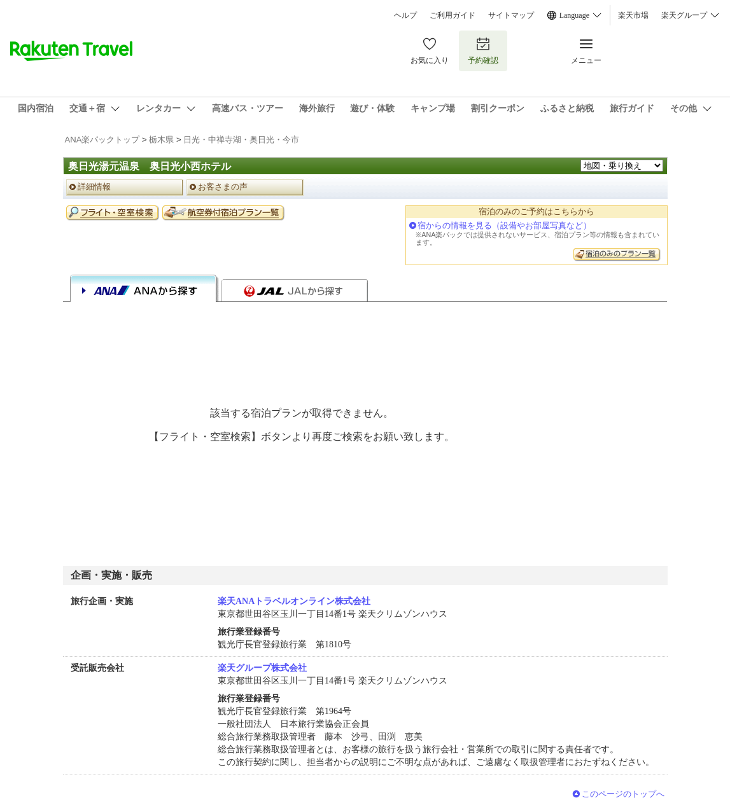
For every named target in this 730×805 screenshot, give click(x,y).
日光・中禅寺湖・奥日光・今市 (241, 139)
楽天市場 (633, 15)
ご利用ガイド (452, 15)
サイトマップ (511, 15)
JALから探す (294, 291)
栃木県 (161, 139)
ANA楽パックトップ (102, 139)
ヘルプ (405, 15)
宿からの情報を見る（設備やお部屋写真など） (504, 225)
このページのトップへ (623, 794)
